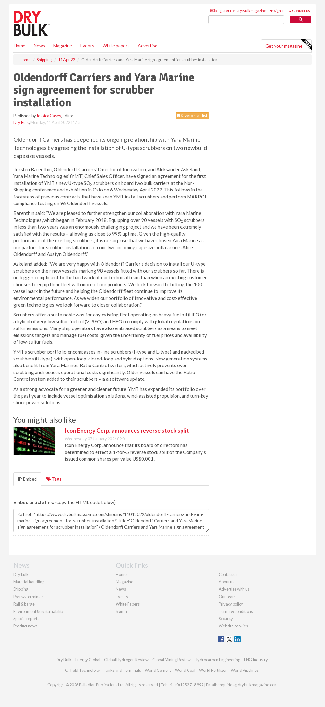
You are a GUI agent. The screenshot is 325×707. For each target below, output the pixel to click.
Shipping (20, 589)
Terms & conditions (236, 611)
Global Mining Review (171, 659)
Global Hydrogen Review (126, 659)
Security (226, 618)
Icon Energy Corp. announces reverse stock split (127, 430)
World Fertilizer (213, 670)
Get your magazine (288, 45)
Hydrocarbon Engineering (217, 659)
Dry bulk (21, 574)
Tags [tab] (54, 479)
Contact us (299, 11)
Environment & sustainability (38, 611)
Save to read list (192, 115)
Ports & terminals (28, 596)
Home (19, 45)
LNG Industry (256, 659)
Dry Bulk (21, 122)
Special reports (26, 618)
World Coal (185, 670)
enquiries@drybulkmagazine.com (247, 684)
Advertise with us (234, 589)
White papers (116, 45)
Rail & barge (24, 603)
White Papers (128, 603)
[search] (246, 19)
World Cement (158, 670)
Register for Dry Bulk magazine (238, 11)
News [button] (39, 45)
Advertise (147, 45)
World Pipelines (245, 670)
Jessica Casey (48, 115)
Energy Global (87, 659)
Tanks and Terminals (122, 670)
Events (87, 45)
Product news (25, 625)
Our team (227, 596)
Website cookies (233, 625)
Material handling (28, 581)
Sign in (277, 11)
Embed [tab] (27, 479)
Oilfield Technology (82, 670)
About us (226, 581)
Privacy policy (231, 603)
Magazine (62, 45)
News (121, 589)
